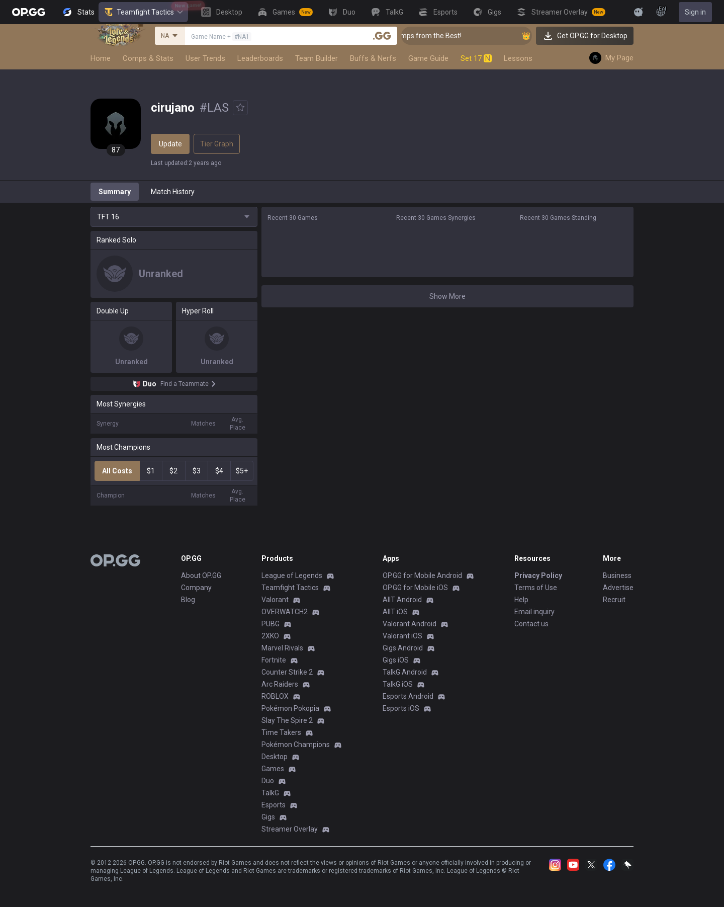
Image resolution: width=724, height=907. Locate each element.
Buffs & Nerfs (373, 58)
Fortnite (273, 660)
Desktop (274, 757)
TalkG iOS (398, 684)
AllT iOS (395, 612)
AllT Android (402, 600)
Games (272, 769)
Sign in (695, 12)
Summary (115, 192)
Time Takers (281, 732)
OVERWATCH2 (284, 612)
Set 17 (476, 58)
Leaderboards (260, 58)
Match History (173, 192)
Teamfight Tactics (143, 12)
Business (617, 575)
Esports (273, 805)
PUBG (270, 624)
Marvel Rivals (282, 648)
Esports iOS (401, 708)
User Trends (205, 58)
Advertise (618, 588)
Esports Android (408, 696)
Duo (267, 781)
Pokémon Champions (295, 744)
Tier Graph (216, 144)
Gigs (268, 817)
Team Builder (316, 58)
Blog (188, 600)
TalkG (270, 793)
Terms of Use (535, 588)
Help (521, 600)
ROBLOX (275, 696)
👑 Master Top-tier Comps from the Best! (422, 36)
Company (196, 588)
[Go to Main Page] (28, 12)
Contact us (531, 624)
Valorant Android (409, 624)
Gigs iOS (396, 660)
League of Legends (291, 575)
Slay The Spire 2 (287, 720)
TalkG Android (405, 672)
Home (100, 58)
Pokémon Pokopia (290, 708)
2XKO (270, 636)
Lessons (518, 58)
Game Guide (428, 58)
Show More (447, 296)
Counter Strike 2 (287, 672)
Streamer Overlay (289, 829)
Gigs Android (403, 648)
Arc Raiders (279, 684)
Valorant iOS (402, 636)
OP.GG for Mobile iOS (415, 588)
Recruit (614, 600)
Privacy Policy (538, 575)
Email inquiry (534, 612)
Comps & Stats (148, 58)
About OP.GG (201, 575)
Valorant (275, 600)
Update (170, 144)
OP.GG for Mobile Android (422, 575)
